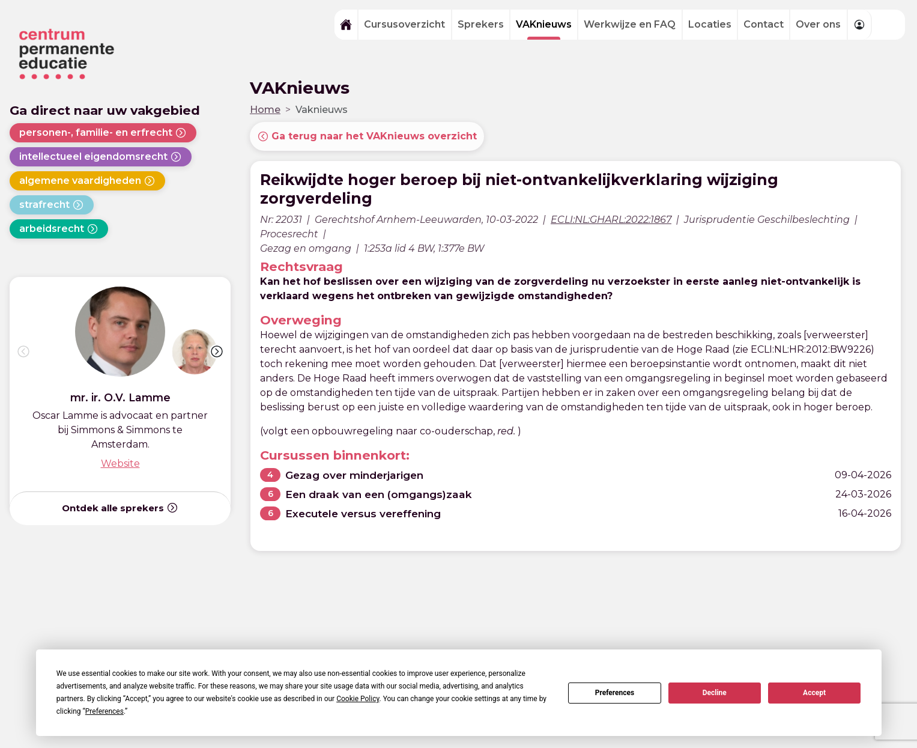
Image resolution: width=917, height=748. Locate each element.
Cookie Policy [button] (357, 699)
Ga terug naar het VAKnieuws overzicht (367, 136)
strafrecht (51, 205)
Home (265, 109)
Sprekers (481, 24)
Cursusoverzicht (404, 24)
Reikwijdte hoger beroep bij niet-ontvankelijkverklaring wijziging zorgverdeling (524, 188)
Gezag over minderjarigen (356, 475)
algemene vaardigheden (87, 181)
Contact (763, 24)
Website (120, 463)
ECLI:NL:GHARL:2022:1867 (611, 219)
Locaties (709, 24)
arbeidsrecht (58, 229)
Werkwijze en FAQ (630, 24)
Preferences (615, 693)
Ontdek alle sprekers (120, 508)
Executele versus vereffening (367, 513)
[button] (217, 351)
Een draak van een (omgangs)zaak (380, 494)
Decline (715, 693)
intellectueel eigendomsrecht (100, 157)
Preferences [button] (104, 711)
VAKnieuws (544, 24)
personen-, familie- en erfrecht (103, 133)
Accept (814, 693)
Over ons (818, 24)
